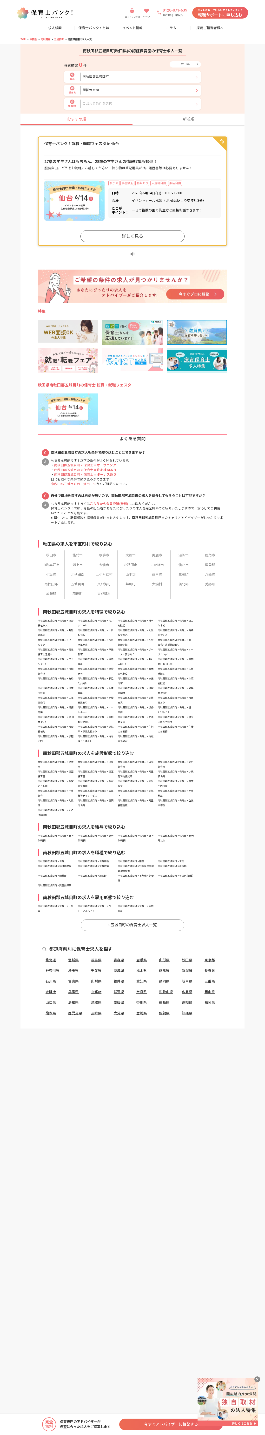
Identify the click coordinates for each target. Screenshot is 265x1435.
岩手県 (141, 960)
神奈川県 (53, 971)
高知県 (187, 1002)
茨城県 (119, 971)
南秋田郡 (45, 39)
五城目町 (59, 39)
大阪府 (51, 992)
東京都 (210, 960)
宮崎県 (141, 1013)
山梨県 (96, 981)
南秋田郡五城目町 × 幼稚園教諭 (54, 866)
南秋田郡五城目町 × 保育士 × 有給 (55, 678)
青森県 (119, 960)
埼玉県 (73, 971)
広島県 (187, 992)
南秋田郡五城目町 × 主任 (171, 861)
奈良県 (141, 992)
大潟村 (157, 584)
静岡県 (164, 981)
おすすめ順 (76, 119)
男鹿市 (157, 555)
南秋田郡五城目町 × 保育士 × (85, 465)
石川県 (51, 981)
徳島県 (164, 1002)
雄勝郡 (51, 594)
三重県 (210, 981)
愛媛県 (119, 1002)
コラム (171, 28)
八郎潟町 (104, 584)
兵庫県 (73, 992)
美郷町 (210, 584)
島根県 (73, 1002)
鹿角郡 (210, 565)
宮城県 (73, 960)
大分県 (119, 1013)
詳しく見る (132, 236)
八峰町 (210, 574)
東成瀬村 (104, 594)
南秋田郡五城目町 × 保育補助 (93, 861)
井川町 (131, 584)
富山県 (73, 981)
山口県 (51, 1002)
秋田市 (51, 555)
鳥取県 (96, 1002)
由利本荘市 (51, 565)
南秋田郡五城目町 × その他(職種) (175, 875)
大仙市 (104, 565)
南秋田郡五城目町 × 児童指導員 (54, 885)
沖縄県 (187, 1013)
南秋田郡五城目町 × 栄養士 (52, 875)
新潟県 (187, 971)
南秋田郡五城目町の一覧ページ (73, 484)
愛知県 (141, 981)
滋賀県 (119, 992)
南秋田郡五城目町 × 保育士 (52, 861)
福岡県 (210, 1002)
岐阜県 (187, 981)
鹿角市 (210, 555)
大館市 (131, 555)
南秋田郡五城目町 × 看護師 (172, 866)
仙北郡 (184, 584)
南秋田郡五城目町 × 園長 (131, 861)
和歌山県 (166, 992)
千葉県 (96, 971)
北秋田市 (130, 565)
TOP (23, 39)
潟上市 (78, 565)
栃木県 (141, 971)
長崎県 (96, 1013)
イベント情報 (132, 28)
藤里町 (157, 574)
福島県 (96, 960)
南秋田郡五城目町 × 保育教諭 (93, 866)
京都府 (96, 992)
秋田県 (33, 39)
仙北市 (184, 565)
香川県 (141, 1002)
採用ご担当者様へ (210, 28)
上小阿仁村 (104, 574)
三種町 (184, 574)
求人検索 (55, 28)
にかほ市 (157, 565)
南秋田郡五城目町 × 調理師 (92, 875)
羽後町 (78, 594)
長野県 (210, 971)
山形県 (164, 960)
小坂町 (51, 574)
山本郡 (131, 574)
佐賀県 (164, 1013)
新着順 (188, 119)
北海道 (51, 960)
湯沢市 (184, 555)
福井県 (119, 981)
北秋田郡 (77, 574)
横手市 (104, 555)
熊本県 (51, 1013)
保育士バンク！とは (94, 28)
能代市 (78, 555)
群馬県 (164, 971)
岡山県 (210, 992)
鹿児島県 (75, 1013)
